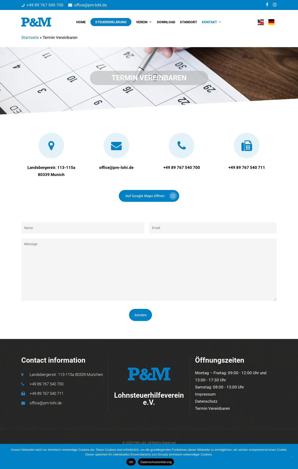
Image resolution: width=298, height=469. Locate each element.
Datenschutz (206, 401)
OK (131, 462)
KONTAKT (211, 22)
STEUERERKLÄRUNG (111, 22)
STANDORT (188, 22)
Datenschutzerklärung (155, 462)
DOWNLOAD (166, 22)
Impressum (205, 394)
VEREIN (143, 22)
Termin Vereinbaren (212, 408)
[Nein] (292, 456)
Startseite (30, 37)
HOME (81, 22)
